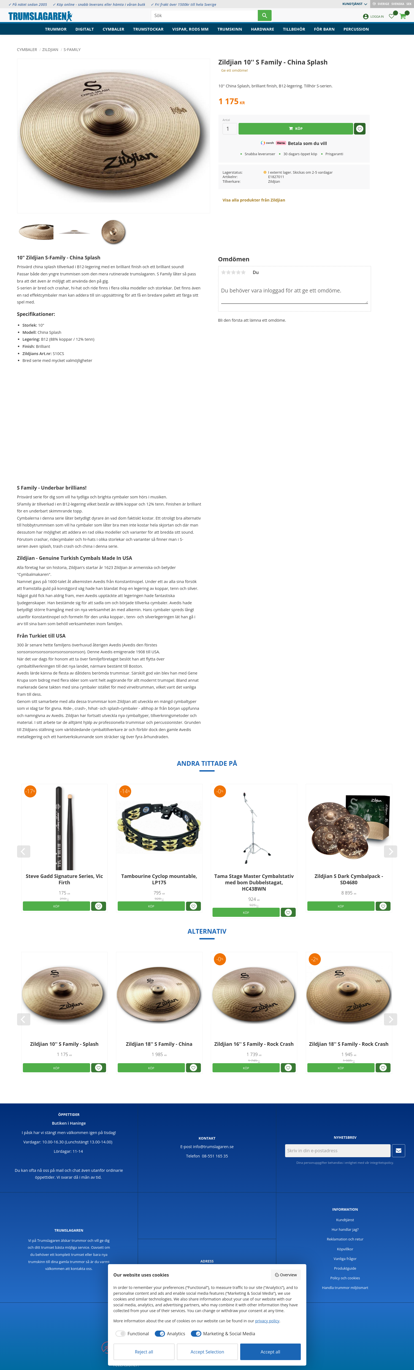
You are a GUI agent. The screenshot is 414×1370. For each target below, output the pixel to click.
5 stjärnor (243, 272)
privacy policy (267, 1320)
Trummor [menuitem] (56, 31)
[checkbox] (131, 1333)
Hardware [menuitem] (262, 31)
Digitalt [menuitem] (84, 31)
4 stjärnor (238, 272)
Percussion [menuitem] (356, 31)
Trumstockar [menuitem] (148, 31)
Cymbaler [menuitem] (114, 31)
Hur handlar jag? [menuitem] (345, 1229)
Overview (286, 1274)
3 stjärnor (233, 272)
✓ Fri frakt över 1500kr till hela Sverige (183, 4)
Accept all (270, 1352)
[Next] (390, 851)
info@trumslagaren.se (213, 1146)
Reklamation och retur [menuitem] (345, 1239)
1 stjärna (223, 272)
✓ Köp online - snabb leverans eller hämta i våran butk (99, 4)
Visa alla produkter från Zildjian (254, 200)
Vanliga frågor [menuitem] (345, 1258)
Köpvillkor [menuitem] (345, 1249)
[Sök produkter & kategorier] (204, 16)
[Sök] (265, 16)
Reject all (144, 1352)
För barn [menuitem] (324, 31)
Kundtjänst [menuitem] (352, 4)
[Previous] (23, 851)
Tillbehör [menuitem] (294, 31)
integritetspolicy (381, 1163)
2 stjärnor (228, 272)
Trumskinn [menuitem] (229, 31)
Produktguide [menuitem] (345, 1268)
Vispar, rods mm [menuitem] (190, 31)
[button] (391, 18)
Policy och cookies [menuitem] (345, 1277)
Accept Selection (207, 1352)
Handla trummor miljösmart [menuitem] (345, 1287)
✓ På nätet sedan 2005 (27, 4)
